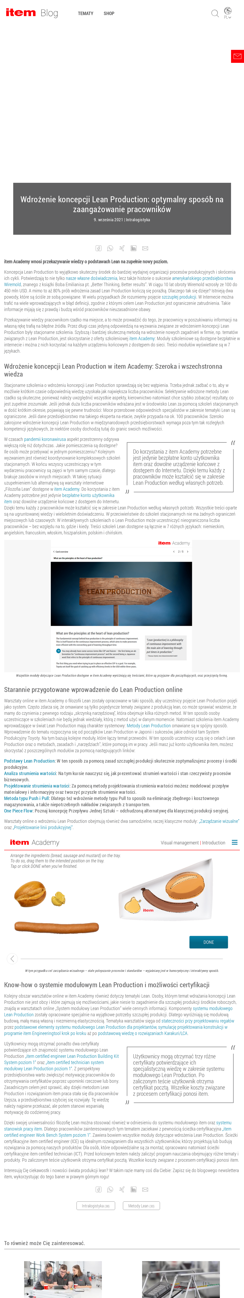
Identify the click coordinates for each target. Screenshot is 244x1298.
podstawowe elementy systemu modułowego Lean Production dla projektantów (85, 870)
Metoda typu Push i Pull (26, 641)
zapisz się (163, 1236)
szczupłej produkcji (179, 140)
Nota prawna (100, 1279)
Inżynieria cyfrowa (63, 1166)
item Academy (142, 181)
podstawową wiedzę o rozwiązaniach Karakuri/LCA (142, 876)
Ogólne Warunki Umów (67, 1279)
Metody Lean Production (149, 569)
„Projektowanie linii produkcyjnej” (43, 670)
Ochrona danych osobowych (138, 1279)
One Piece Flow (18, 654)
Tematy (85, 13)
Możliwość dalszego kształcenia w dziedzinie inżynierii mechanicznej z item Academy (60, 1156)
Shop (109, 13)
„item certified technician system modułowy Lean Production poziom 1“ (54, 908)
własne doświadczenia (97, 121)
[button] (98, 91)
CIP (175, 1161)
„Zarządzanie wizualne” (219, 664)
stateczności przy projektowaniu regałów (198, 864)
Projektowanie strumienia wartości (36, 629)
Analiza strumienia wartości (30, 616)
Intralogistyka (138, 62)
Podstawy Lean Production (29, 604)
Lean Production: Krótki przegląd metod (175, 1153)
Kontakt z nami (179, 1279)
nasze (71, 121)
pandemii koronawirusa (45, 282)
